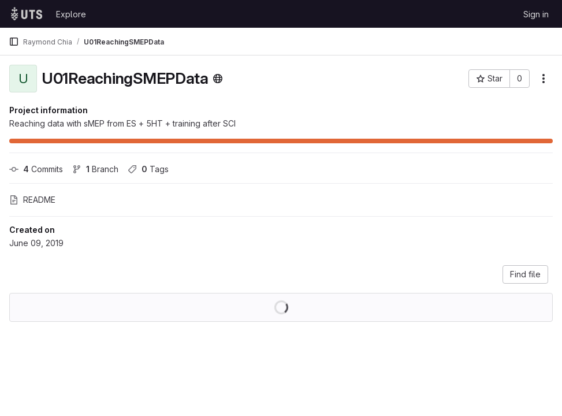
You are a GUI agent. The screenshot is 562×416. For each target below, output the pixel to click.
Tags (148, 169)
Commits (36, 169)
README (32, 200)
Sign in (536, 14)
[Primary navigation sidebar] (14, 41)
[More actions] (543, 78)
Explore (71, 14)
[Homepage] (26, 14)
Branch (95, 169)
